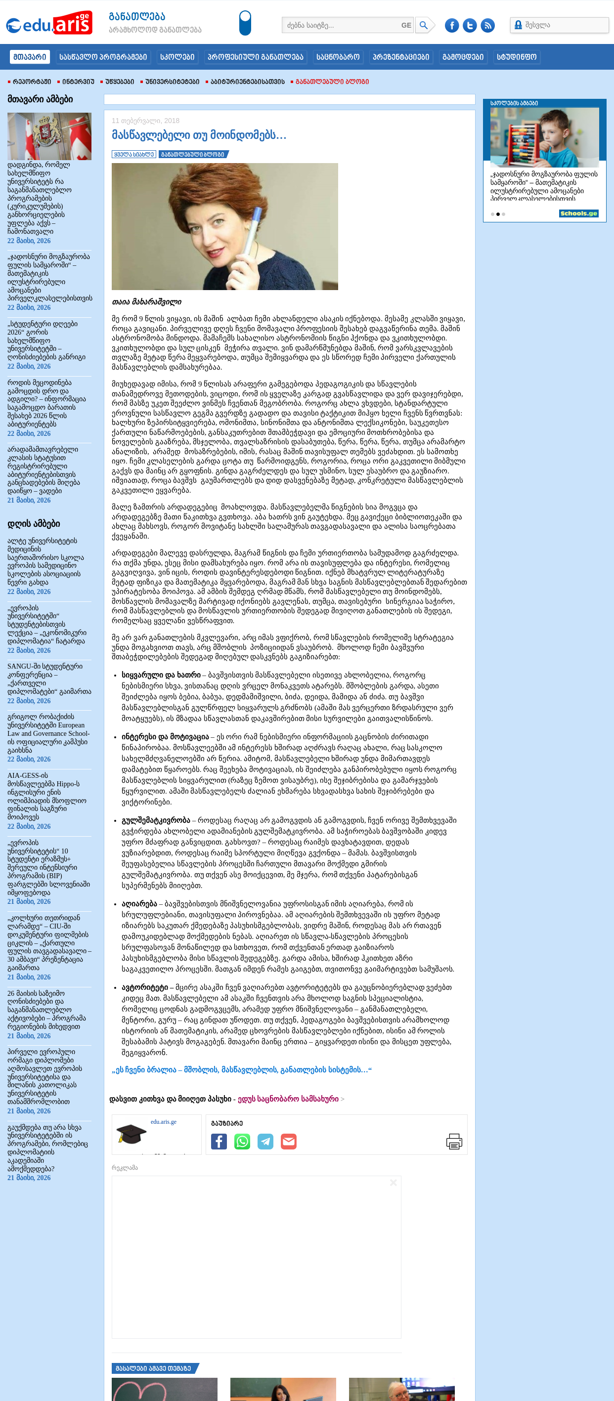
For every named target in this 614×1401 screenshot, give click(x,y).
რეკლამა (125, 1167)
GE (406, 25)
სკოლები (177, 58)
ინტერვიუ (75, 82)
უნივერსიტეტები (170, 82)
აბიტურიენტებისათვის (245, 82)
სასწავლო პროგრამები (103, 58)
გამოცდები (463, 58)
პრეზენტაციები (401, 58)
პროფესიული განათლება (256, 58)
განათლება (137, 17)
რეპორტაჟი (29, 82)
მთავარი (29, 58)
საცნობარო (338, 58)
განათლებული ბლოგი (330, 82)
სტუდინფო (517, 58)
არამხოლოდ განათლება (140, 31)
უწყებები (117, 82)
